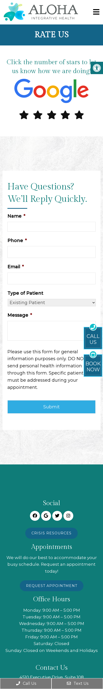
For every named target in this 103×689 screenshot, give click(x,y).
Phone (17, 240)
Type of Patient (25, 293)
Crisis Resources (51, 533)
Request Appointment (51, 586)
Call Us (26, 683)
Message (19, 315)
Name (16, 216)
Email (15, 267)
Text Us (77, 683)
